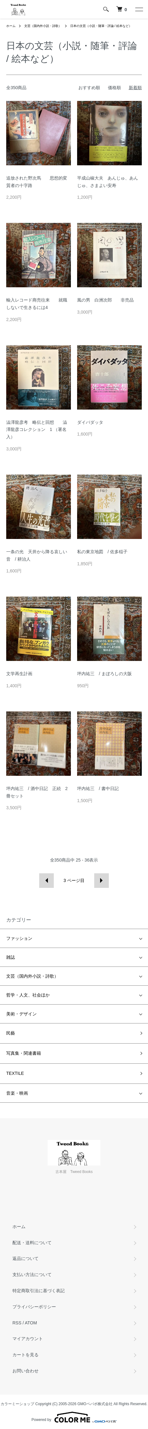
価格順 (114, 87)
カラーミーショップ (17, 1404)
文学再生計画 (19, 673)
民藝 (10, 1033)
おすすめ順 (89, 87)
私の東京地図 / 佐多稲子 (102, 551)
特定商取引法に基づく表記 (38, 1290)
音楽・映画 (17, 1093)
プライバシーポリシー (34, 1306)
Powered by (73, 1417)
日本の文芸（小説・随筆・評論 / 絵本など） (101, 26)
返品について (25, 1258)
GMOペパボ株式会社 (95, 1404)
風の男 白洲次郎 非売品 (105, 300)
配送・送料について (32, 1242)
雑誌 (10, 957)
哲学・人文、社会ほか (28, 994)
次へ (101, 880)
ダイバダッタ (90, 422)
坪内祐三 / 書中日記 (98, 788)
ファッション (19, 938)
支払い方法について (32, 1274)
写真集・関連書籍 (23, 1053)
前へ (46, 880)
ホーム (11, 26)
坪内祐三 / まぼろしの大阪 (104, 673)
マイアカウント (27, 1338)
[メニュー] (138, 9)
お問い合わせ (25, 1370)
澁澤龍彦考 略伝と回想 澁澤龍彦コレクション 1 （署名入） (36, 430)
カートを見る (25, 1354)
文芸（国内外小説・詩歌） (43, 26)
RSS (16, 1322)
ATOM (31, 1322)
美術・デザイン (21, 1013)
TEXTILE (15, 1073)
